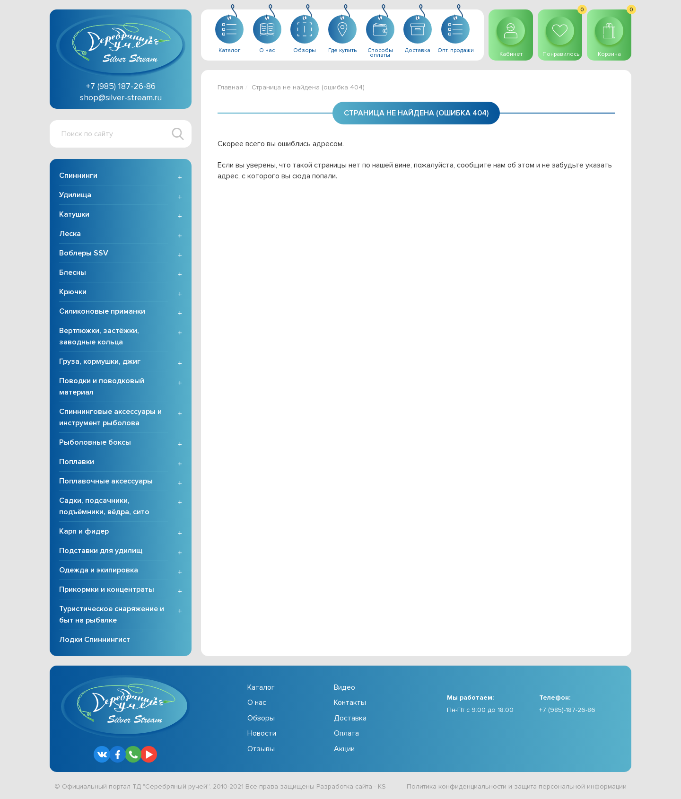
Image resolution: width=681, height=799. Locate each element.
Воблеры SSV (83, 253)
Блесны (72, 272)
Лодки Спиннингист (94, 639)
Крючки (73, 292)
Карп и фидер (84, 531)
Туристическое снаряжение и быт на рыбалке (111, 614)
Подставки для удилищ (100, 550)
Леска (70, 233)
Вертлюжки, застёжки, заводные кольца (99, 336)
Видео (344, 687)
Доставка (350, 718)
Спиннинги (78, 175)
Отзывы (261, 749)
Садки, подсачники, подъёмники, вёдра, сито (104, 506)
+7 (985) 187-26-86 (121, 86)
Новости (261, 733)
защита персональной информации (570, 786)
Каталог (261, 687)
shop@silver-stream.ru (121, 97)
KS (382, 786)
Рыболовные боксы (95, 442)
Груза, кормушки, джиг (99, 361)
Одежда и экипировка (98, 570)
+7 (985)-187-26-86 (567, 710)
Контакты (350, 702)
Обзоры (261, 718)
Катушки (74, 214)
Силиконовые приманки (102, 311)
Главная (230, 87)
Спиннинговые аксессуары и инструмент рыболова (110, 417)
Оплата (346, 733)
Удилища (75, 195)
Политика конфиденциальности (456, 786)
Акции (344, 749)
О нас (256, 702)
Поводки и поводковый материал (101, 386)
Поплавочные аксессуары (106, 481)
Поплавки (76, 461)
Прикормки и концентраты (106, 589)
